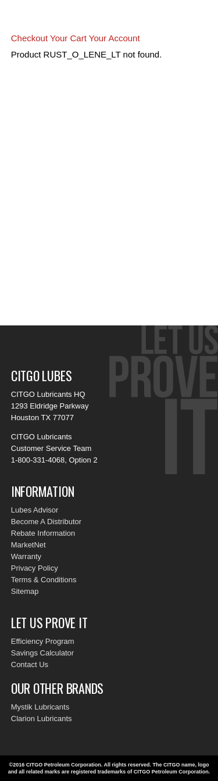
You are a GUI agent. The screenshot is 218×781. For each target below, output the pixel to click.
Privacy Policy (34, 568)
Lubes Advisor (35, 510)
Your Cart (68, 38)
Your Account (114, 38)
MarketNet (28, 544)
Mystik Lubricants (40, 707)
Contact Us (29, 664)
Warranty (26, 556)
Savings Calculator (42, 653)
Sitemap (25, 591)
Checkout (29, 38)
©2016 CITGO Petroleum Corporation (55, 765)
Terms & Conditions (44, 579)
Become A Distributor (46, 521)
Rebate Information (43, 533)
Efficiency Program (42, 641)
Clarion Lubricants (41, 718)
